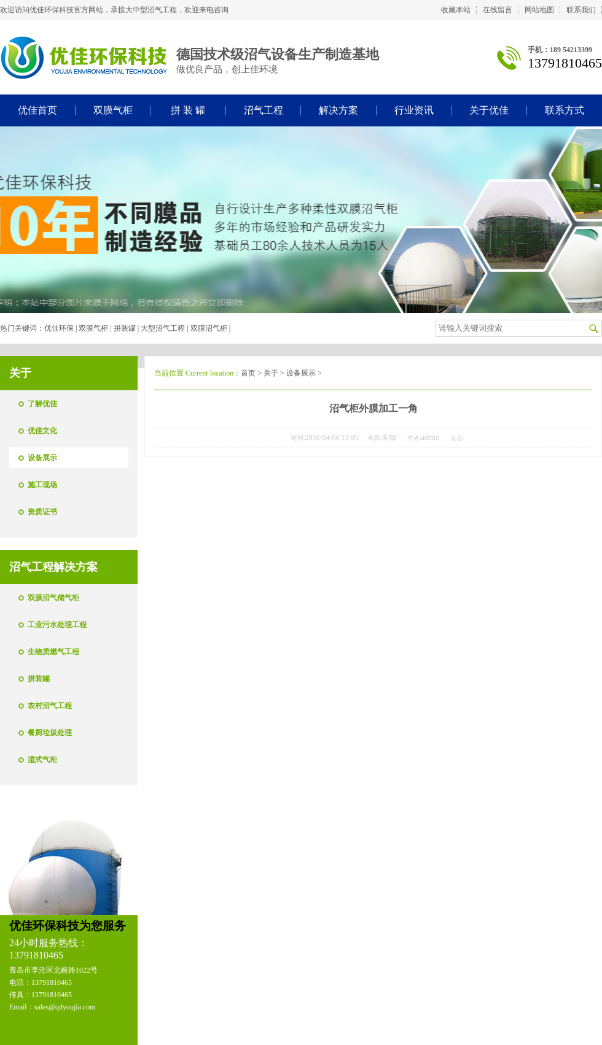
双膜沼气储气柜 (53, 597)
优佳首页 (37, 110)
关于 (271, 373)
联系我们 (581, 10)
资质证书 (42, 511)
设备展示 (42, 457)
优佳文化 (42, 430)
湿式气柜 (42, 759)
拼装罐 (125, 328)
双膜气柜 (113, 110)
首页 (248, 373)
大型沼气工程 (163, 328)
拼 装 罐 (188, 110)
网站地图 (539, 10)
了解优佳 (42, 403)
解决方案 (338, 110)
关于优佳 (489, 110)
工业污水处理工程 (57, 624)
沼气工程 (263, 110)
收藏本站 (456, 10)
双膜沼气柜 (208, 328)
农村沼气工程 (50, 705)
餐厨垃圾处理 (50, 732)
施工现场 (42, 484)
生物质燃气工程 (53, 651)
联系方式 (564, 110)
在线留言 (497, 10)
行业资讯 (414, 110)
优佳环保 (59, 328)
